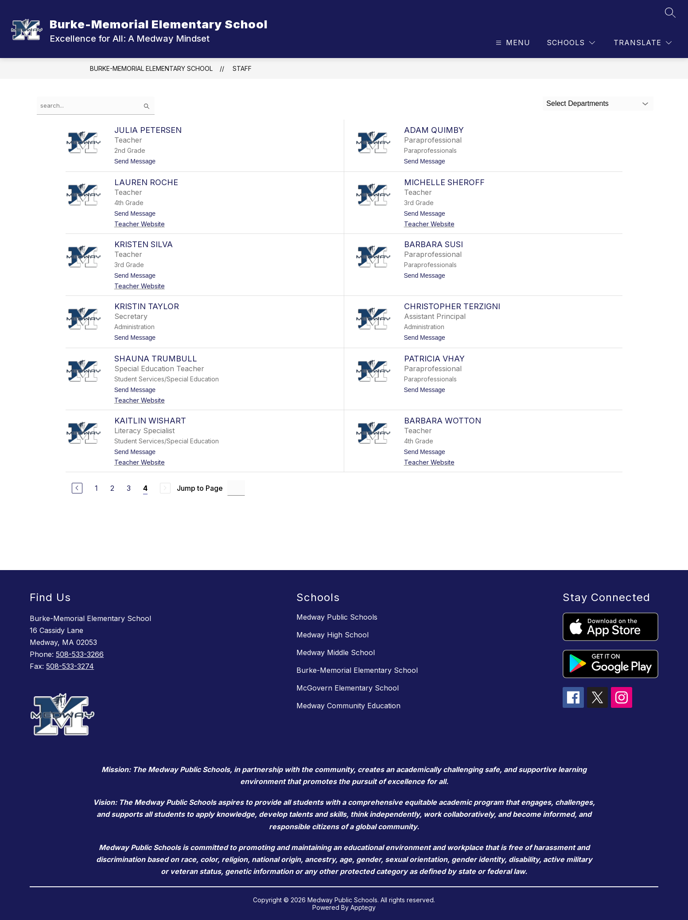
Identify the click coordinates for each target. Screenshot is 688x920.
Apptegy (363, 907)
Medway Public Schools (336, 617)
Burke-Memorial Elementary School (151, 68)
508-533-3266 (80, 654)
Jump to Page (200, 488)
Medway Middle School (335, 652)
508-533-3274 (70, 666)
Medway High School (332, 634)
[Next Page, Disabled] (165, 488)
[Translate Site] (642, 42)
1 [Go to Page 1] (96, 488)
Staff (242, 68)
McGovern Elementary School (347, 687)
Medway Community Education (348, 705)
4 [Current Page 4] (145, 488)
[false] (96, 106)
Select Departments (577, 103)
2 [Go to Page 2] (112, 488)
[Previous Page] (77, 488)
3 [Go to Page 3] (129, 488)
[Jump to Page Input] (236, 488)
